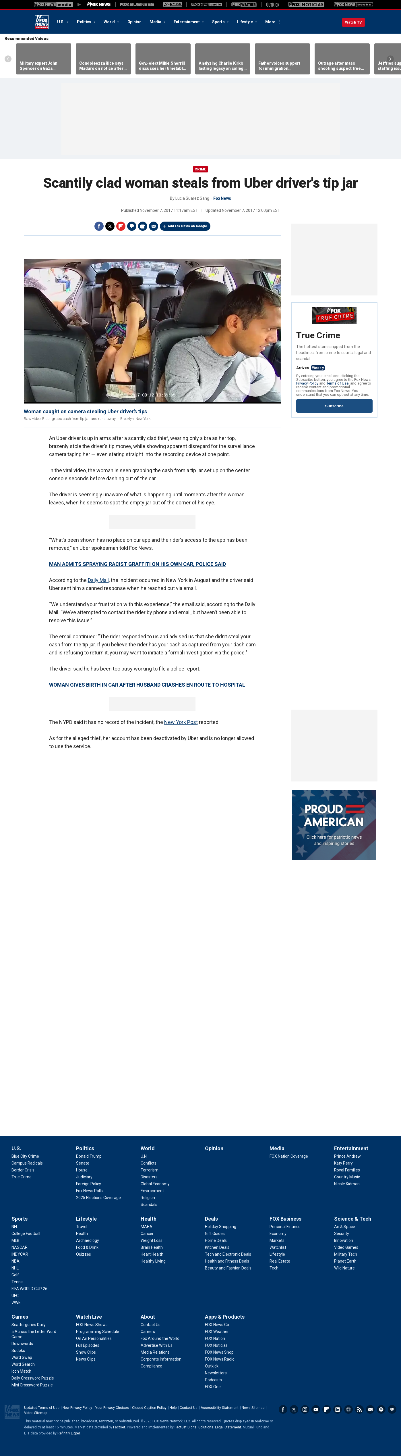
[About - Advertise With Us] (157, 1345)
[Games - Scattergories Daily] (28, 1324)
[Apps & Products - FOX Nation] (215, 1338)
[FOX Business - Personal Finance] (285, 1226)
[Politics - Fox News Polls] (89, 1190)
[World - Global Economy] (155, 1184)
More (270, 22)
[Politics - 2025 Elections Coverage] (98, 1197)
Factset (119, 1427)
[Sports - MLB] (15, 1240)
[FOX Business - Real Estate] (280, 1261)
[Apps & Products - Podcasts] (213, 1380)
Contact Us (188, 1408)
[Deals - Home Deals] (216, 1240)
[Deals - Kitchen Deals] (217, 1247)
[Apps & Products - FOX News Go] (217, 1324)
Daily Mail (98, 580)
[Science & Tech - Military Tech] (345, 1254)
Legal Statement (228, 1427)
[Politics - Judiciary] (84, 1177)
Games (19, 1317)
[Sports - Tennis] (17, 1282)
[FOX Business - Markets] (277, 1240)
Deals (211, 1219)
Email (153, 226)
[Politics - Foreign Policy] (88, 1184)
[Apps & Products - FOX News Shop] (219, 1352)
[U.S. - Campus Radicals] (27, 1163)
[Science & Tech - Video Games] (346, 1247)
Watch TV (353, 22)
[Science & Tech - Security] (341, 1233)
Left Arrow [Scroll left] (8, 58)
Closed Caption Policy (149, 1408)
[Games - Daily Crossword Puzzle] (32, 1378)
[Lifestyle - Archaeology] (87, 1240)
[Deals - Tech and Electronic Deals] (228, 1254)
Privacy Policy (307, 383)
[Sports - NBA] (15, 1261)
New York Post (181, 722)
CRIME (200, 169)
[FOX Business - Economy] (278, 1233)
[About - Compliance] (151, 1366)
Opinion (134, 22)
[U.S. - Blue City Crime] (25, 1156)
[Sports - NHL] (15, 1268)
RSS (359, 1409)
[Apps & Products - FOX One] (213, 1386)
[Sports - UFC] (15, 1295)
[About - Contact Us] (150, 1324)
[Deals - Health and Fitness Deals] (227, 1261)
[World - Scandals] (149, 1204)
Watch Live (89, 1317)
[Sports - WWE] (16, 1302)
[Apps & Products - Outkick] (211, 1366)
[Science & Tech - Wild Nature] (344, 1268)
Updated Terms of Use (41, 1408)
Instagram (305, 1409)
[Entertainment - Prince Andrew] (347, 1156)
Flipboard (120, 226)
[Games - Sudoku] (18, 1350)
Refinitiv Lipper (68, 1433)
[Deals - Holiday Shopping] (220, 1226)
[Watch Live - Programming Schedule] (97, 1331)
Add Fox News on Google (187, 226)
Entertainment (187, 22)
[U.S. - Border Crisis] (22, 1170)
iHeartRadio (392, 1409)
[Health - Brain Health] (152, 1247)
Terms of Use (337, 383)
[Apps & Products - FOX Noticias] (216, 1345)
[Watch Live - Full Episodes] (87, 1345)
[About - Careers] (148, 1331)
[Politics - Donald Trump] (89, 1156)
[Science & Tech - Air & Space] (344, 1226)
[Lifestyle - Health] (82, 1233)
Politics (84, 22)
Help (173, 1408)
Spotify (381, 1409)
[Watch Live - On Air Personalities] (94, 1338)
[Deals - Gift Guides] (215, 1233)
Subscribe (334, 406)
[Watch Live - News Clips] (86, 1359)
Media (156, 22)
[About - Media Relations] (155, 1352)
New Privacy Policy (77, 1408)
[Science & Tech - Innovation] (343, 1240)
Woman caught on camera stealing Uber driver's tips (85, 411)
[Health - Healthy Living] (153, 1261)
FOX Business (285, 1219)
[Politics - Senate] (82, 1163)
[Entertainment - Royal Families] (347, 1170)
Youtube (315, 1409)
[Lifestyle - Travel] (81, 1226)
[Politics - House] (82, 1170)
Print (142, 226)
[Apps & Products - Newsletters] (216, 1373)
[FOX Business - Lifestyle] (277, 1254)
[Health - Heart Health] (152, 1254)
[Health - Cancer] (147, 1233)
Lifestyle (245, 22)
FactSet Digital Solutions (194, 1427)
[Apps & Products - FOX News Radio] (220, 1359)
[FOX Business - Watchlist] (278, 1247)
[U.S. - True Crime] (21, 1177)
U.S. (61, 22)
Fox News (42, 22)
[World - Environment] (152, 1190)
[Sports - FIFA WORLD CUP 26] (29, 1288)
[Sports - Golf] (15, 1275)
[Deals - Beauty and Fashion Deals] (228, 1268)
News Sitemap (253, 1408)
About (148, 1317)
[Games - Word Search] (23, 1364)
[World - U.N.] (144, 1156)
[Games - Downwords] (22, 1343)
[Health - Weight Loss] (151, 1240)
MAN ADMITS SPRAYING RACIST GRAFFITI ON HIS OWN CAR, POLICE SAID (137, 564)
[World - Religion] (148, 1197)
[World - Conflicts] (148, 1163)
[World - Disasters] (149, 1177)
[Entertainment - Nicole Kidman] (347, 1184)
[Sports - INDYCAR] (19, 1254)
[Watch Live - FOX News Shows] (92, 1324)
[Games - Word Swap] (21, 1357)
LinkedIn (337, 1409)
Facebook (99, 226)
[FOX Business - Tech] (274, 1268)
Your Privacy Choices (112, 1408)
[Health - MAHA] (146, 1226)
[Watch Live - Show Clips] (86, 1352)
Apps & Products (225, 1317)
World (110, 22)
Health (148, 1219)
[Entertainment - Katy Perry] (343, 1163)
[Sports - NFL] (14, 1226)
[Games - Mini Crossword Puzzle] (32, 1385)
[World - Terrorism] (149, 1170)
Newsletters (370, 1409)
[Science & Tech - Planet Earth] (345, 1261)
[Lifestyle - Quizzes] (83, 1254)
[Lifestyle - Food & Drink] (87, 1247)
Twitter (110, 226)
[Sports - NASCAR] (19, 1247)
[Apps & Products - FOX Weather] (217, 1331)
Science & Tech (352, 1219)
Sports (218, 22)
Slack (348, 1409)
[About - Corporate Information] (161, 1359)
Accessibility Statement (220, 1408)
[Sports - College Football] (25, 1233)
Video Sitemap (35, 1413)
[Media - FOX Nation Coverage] (289, 1156)
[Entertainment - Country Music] (347, 1177)
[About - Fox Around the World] (160, 1338)
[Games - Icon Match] (21, 1371)
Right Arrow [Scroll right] (390, 58)
